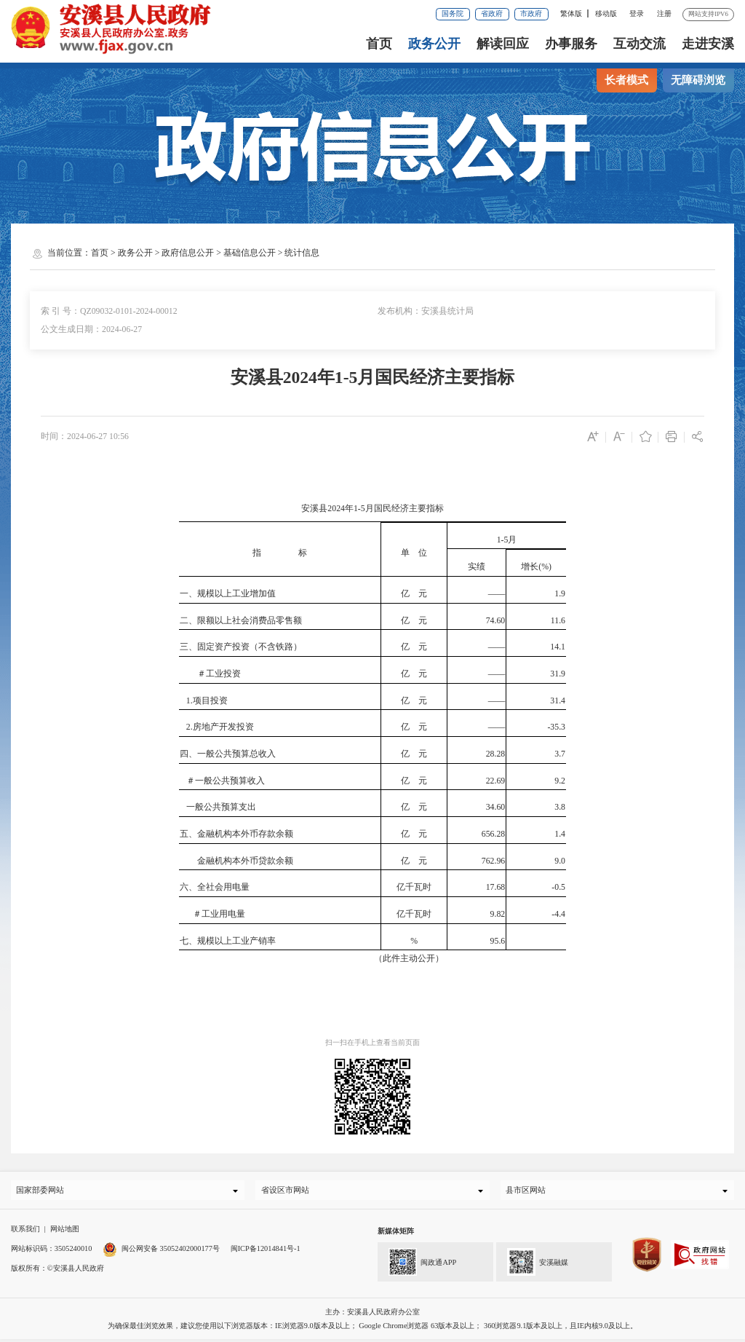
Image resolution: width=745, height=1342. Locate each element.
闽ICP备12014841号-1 (265, 1251)
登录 (636, 13)
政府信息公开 (188, 253)
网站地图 (64, 1232)
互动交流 (639, 43)
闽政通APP (417, 1263)
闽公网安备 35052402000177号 (161, 1251)
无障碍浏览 (698, 80)
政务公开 (434, 43)
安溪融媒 (532, 1263)
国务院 (452, 13)
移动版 (606, 13)
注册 (664, 13)
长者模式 (626, 80)
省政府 (492, 13)
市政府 (531, 13)
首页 (379, 43)
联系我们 (25, 1232)
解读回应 (503, 43)
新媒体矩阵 (396, 1235)
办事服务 (571, 43)
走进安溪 (708, 43)
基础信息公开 (249, 253)
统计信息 (301, 253)
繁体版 (571, 13)
